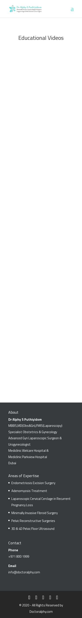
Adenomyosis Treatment (29, 490)
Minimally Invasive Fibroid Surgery (34, 512)
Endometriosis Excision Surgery (33, 482)
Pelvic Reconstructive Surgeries (33, 520)
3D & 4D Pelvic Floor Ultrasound (32, 528)
